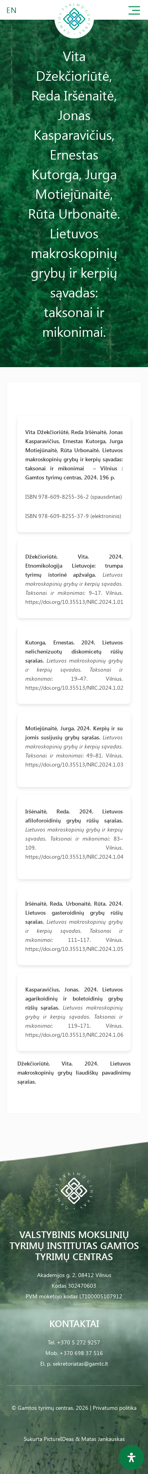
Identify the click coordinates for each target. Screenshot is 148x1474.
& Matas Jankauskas (100, 1438)
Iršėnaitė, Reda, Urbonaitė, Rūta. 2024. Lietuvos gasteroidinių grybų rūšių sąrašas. (74, 912)
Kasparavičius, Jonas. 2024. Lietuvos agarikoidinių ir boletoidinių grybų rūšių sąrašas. (74, 998)
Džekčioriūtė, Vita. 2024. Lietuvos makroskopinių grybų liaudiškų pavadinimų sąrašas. (74, 1072)
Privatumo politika (115, 1407)
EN (11, 9)
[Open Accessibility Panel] (131, 1457)
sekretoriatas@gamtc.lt (80, 1363)
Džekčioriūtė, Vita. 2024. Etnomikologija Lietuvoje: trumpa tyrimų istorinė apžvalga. (74, 565)
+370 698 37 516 (81, 1353)
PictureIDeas (59, 1438)
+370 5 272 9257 (78, 1342)
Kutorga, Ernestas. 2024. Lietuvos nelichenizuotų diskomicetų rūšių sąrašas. (74, 651)
